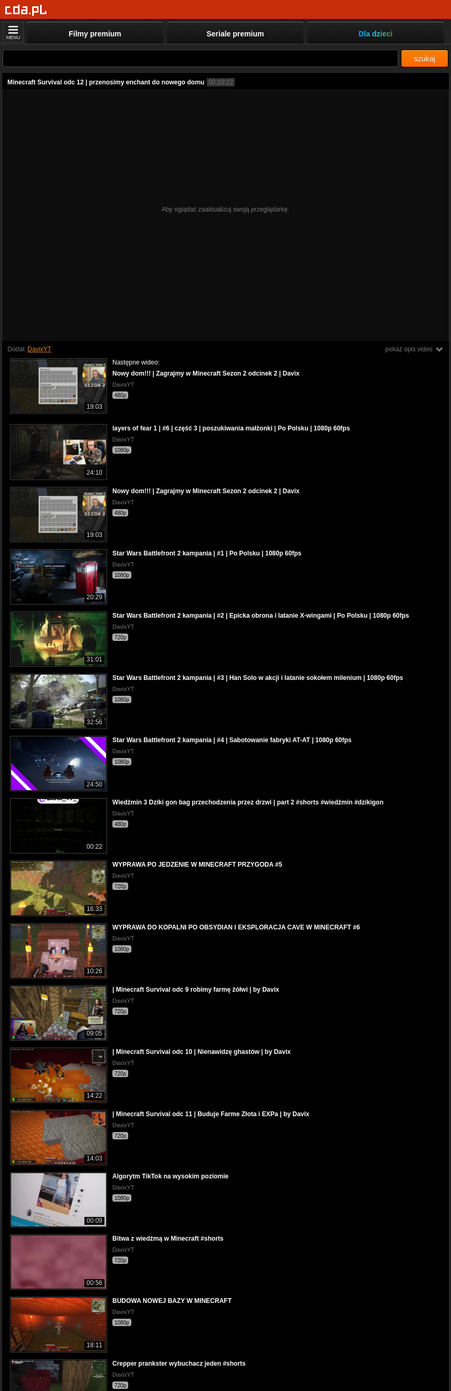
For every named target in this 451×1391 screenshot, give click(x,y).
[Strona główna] (26, 10)
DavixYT (39, 349)
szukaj (424, 58)
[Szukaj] (200, 58)
